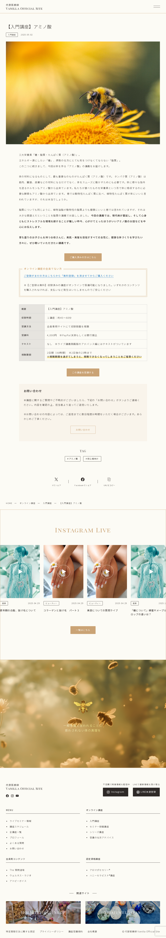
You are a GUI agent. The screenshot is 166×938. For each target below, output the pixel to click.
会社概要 (92, 931)
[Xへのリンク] (56, 481)
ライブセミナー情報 (20, 821)
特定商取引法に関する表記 (20, 931)
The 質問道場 (17, 870)
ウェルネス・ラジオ (20, 875)
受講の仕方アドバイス (102, 837)
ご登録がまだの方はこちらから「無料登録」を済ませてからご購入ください (69, 275)
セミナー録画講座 (99, 826)
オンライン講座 (27, 503)
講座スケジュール (19, 826)
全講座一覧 (16, 832)
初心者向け (92, 458)
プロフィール (17, 837)
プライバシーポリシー (52, 931)
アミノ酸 (72, 458)
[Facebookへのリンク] (83, 481)
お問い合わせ (17, 848)
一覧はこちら (83, 629)
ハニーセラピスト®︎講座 (102, 875)
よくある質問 (17, 843)
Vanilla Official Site (24, 6)
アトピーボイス (18, 880)
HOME (9, 503)
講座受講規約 (75, 931)
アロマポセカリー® (100, 870)
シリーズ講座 (97, 832)
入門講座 (47, 503)
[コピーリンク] (109, 481)
